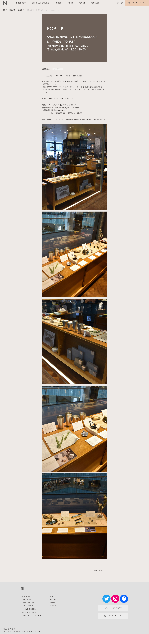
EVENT (58, 69)
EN (122, 3)
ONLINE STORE (113, 616)
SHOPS (59, 3)
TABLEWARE (28, 602)
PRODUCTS (21, 3)
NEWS (70, 3)
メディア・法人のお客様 (113, 608)
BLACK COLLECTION (32, 615)
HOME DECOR (29, 609)
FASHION (27, 599)
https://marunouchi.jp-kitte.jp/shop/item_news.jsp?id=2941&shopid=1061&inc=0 (74, 119)
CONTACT (94, 3)
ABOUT (82, 3)
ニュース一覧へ (98, 570)
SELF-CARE (28, 606)
